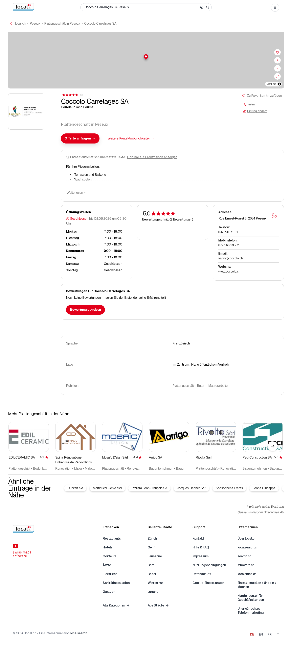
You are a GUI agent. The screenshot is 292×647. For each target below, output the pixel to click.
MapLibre (271, 84)
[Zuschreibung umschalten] (279, 84)
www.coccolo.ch (229, 271)
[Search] (207, 7)
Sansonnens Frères (229, 488)
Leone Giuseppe (264, 488)
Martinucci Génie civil (107, 488)
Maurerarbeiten (218, 385)
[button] (146, 57)
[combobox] (80, 138)
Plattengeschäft (183, 385)
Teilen (249, 104)
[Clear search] (201, 7)
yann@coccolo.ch (230, 258)
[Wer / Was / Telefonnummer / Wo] (142, 7)
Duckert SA (75, 488)
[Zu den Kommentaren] (72, 95)
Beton (201, 385)
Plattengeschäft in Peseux (62, 23)
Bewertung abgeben (85, 310)
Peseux (35, 23)
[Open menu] (275, 8)
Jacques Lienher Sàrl (191, 488)
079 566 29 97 (228, 245)
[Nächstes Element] (272, 446)
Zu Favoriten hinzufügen (264, 96)
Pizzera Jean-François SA (149, 488)
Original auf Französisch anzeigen (152, 157)
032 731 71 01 (228, 232)
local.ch (20, 23)
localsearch (78, 633)
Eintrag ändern (255, 111)
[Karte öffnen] (274, 216)
